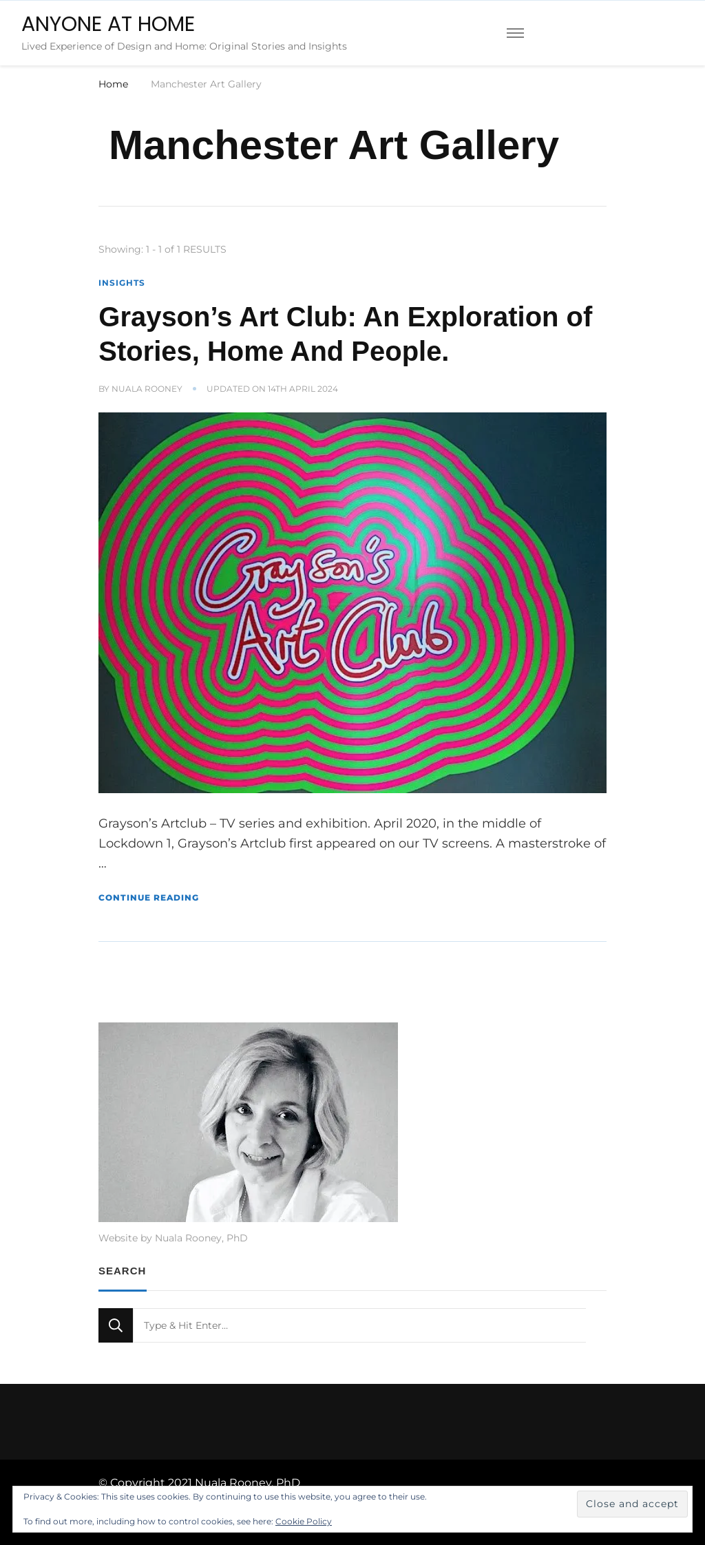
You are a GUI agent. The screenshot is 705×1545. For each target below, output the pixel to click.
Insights (121, 282)
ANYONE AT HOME (108, 24)
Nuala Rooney (147, 388)
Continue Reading (148, 897)
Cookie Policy (303, 1521)
